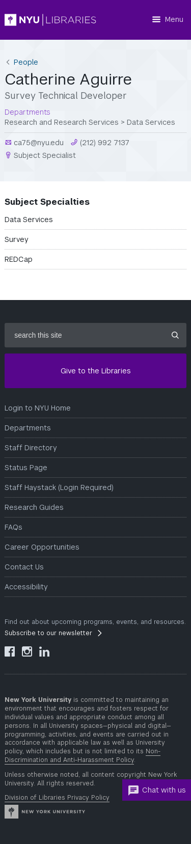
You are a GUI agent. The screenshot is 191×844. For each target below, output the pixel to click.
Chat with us (156, 790)
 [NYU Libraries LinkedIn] (44, 651)
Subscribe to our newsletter (48, 633)
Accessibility (26, 586)
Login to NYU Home (38, 408)
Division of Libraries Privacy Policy (57, 798)
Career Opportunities (42, 547)
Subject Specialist (44, 155)
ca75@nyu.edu (38, 142)
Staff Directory (31, 447)
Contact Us (24, 566)
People (26, 62)
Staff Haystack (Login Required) (59, 487)
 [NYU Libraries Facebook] (10, 651)
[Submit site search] (175, 335)
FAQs (13, 527)
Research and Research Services (62, 122)
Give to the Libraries (96, 370)
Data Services (151, 122)
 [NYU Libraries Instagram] (27, 651)
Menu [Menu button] (174, 19)
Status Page (26, 467)
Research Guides (34, 507)
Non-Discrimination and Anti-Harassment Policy (82, 755)
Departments (28, 427)
